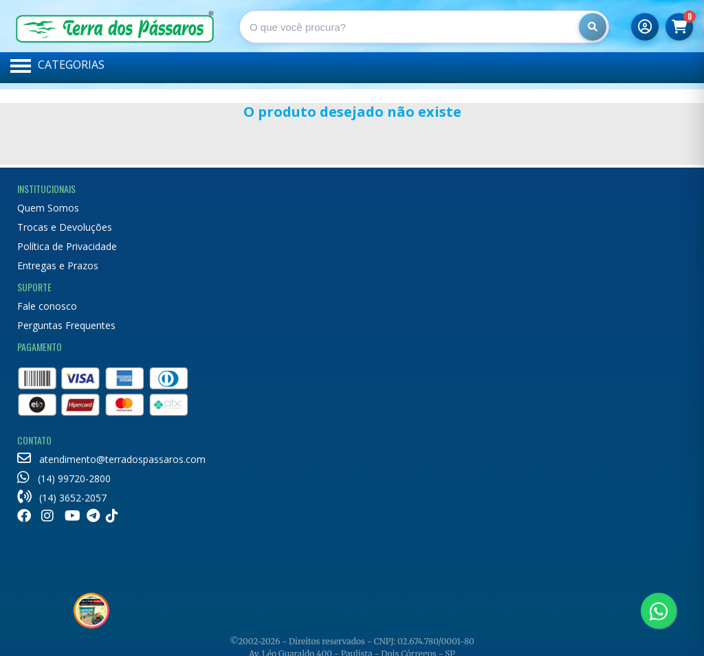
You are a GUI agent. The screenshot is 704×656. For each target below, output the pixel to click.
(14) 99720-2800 (64, 478)
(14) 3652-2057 (62, 497)
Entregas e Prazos (57, 265)
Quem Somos (48, 207)
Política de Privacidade (67, 246)
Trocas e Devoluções (64, 227)
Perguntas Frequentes (66, 325)
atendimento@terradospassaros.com (111, 459)
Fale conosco (47, 306)
